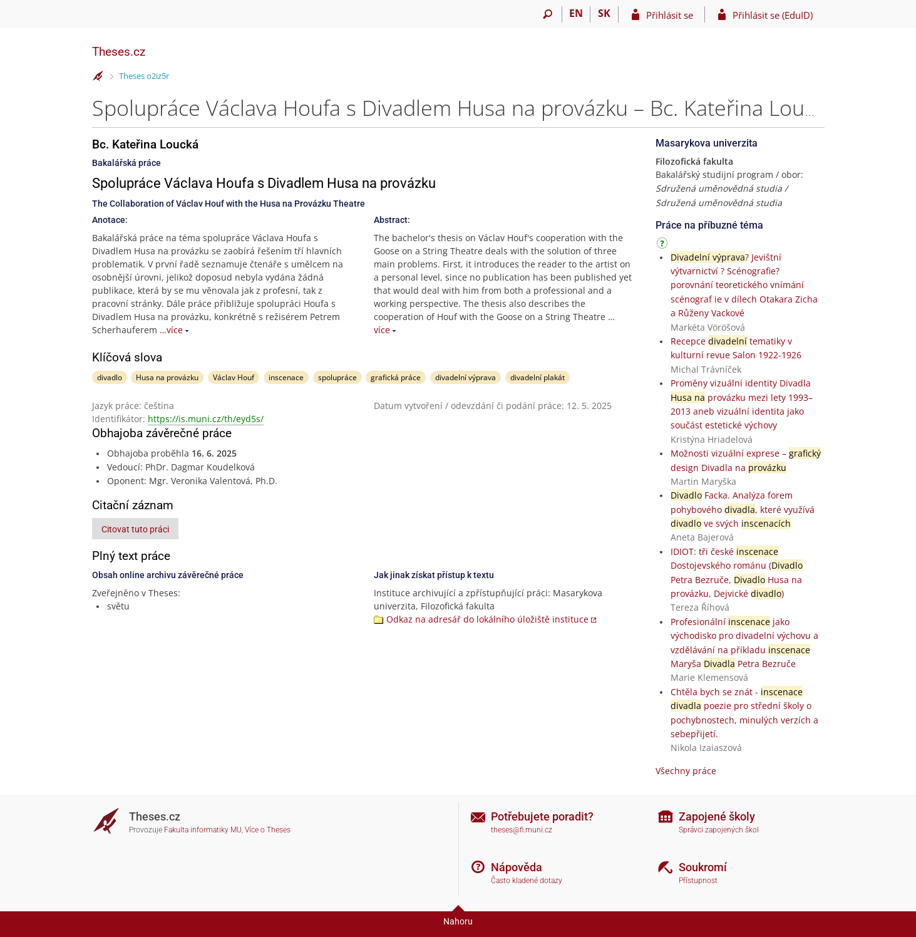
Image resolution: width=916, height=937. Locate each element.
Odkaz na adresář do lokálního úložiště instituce (487, 619)
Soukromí (703, 867)
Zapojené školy (717, 816)
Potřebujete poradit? (542, 816)
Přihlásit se (669, 15)
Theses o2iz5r (144, 75)
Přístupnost (698, 880)
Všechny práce (686, 771)
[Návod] (664, 245)
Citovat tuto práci (135, 529)
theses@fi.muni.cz (521, 830)
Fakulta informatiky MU (203, 830)
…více (171, 330)
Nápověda (516, 867)
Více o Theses (268, 830)
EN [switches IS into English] (576, 13)
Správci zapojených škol (719, 830)
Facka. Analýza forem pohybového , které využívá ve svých (743, 509)
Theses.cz (118, 51)
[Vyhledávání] (548, 14)
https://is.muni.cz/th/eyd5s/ (206, 419)
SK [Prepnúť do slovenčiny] (604, 13)
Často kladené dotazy (526, 880)
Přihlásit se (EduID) (773, 15)
